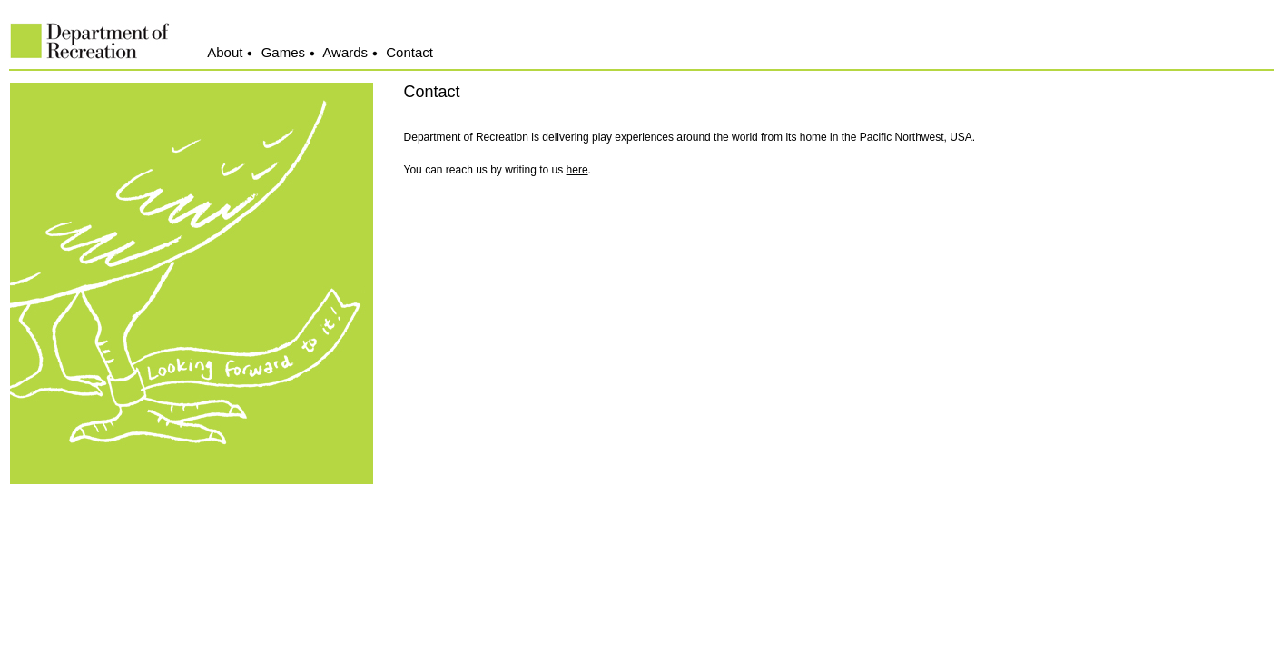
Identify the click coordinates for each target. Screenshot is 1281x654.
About (224, 52)
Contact (409, 52)
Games (283, 52)
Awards (345, 52)
